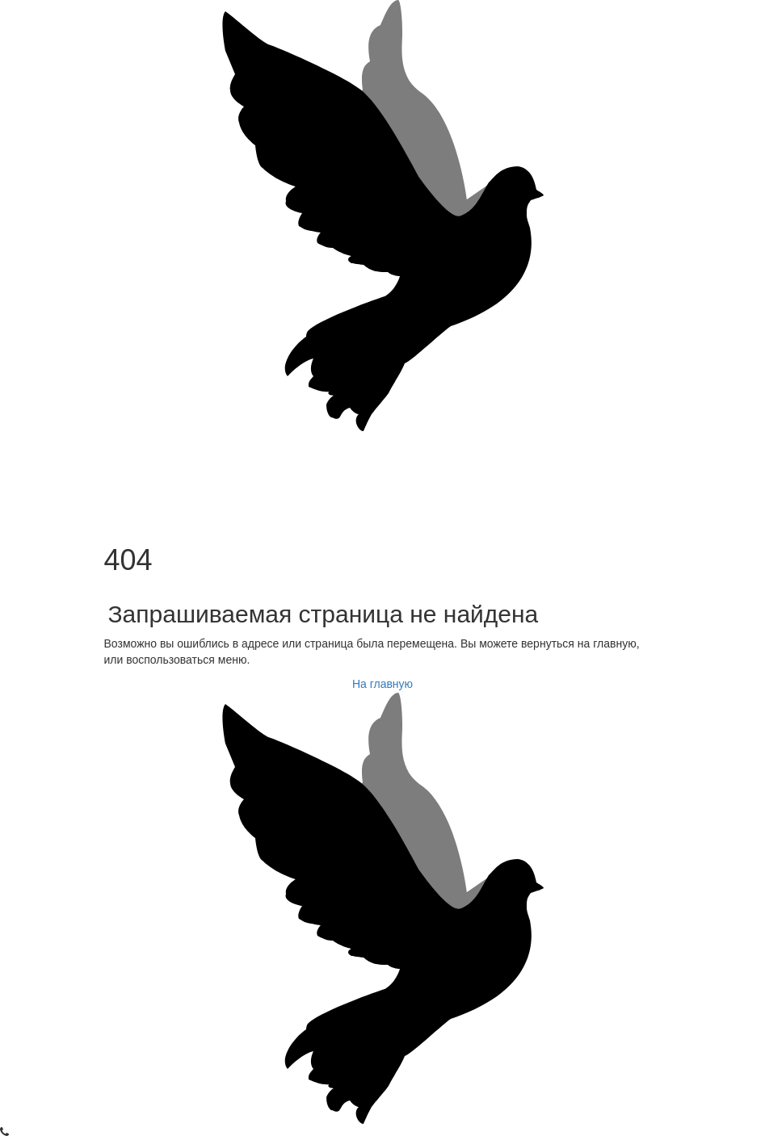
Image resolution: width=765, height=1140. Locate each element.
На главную (382, 683)
